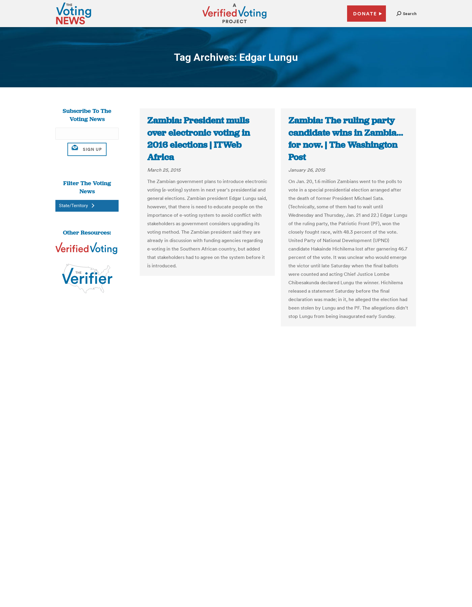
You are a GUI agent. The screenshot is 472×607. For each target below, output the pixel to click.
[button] (406, 13)
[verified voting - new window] (234, 24)
